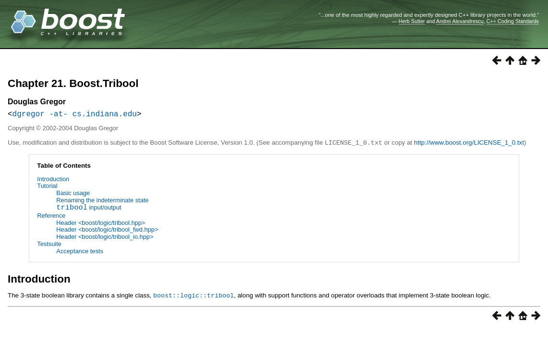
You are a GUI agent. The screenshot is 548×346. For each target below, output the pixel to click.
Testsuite (49, 245)
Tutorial (47, 187)
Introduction (53, 180)
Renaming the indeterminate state (102, 201)
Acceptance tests (79, 252)
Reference (51, 217)
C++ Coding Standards (513, 21)
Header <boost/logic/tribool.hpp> (100, 224)
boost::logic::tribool (193, 296)
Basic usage (73, 194)
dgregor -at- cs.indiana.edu (74, 115)
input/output (88, 209)
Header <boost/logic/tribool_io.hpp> (104, 238)
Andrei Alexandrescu (460, 21)
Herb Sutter (412, 21)
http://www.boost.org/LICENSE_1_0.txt (469, 144)
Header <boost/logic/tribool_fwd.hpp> (107, 231)
